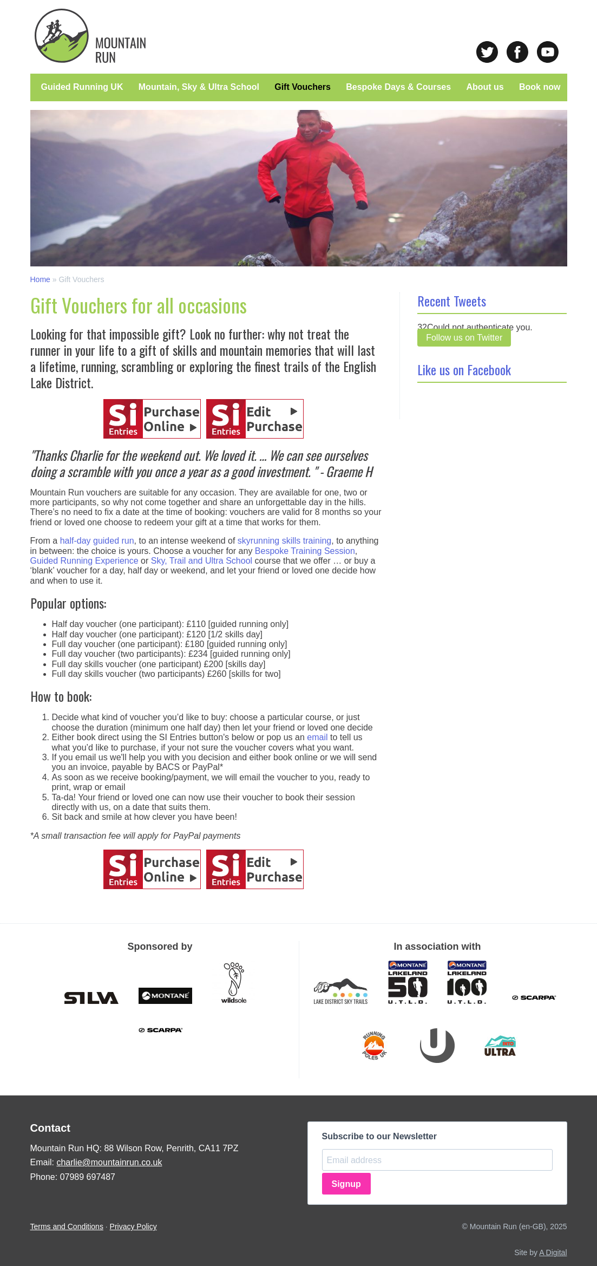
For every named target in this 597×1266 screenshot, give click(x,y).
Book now (539, 87)
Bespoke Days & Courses (398, 87)
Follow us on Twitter (464, 337)
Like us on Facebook (464, 369)
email (317, 737)
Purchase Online (152, 419)
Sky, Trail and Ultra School (201, 560)
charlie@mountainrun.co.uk (109, 1162)
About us (484, 87)
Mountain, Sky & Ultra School (199, 87)
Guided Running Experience (84, 560)
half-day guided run (97, 540)
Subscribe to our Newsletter (379, 1136)
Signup (346, 1184)
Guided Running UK (82, 87)
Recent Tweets (451, 300)
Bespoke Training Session (305, 551)
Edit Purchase (255, 419)
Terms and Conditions (66, 1226)
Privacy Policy (133, 1226)
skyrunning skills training (284, 540)
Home (40, 279)
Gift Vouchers (302, 87)
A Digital (553, 1252)
